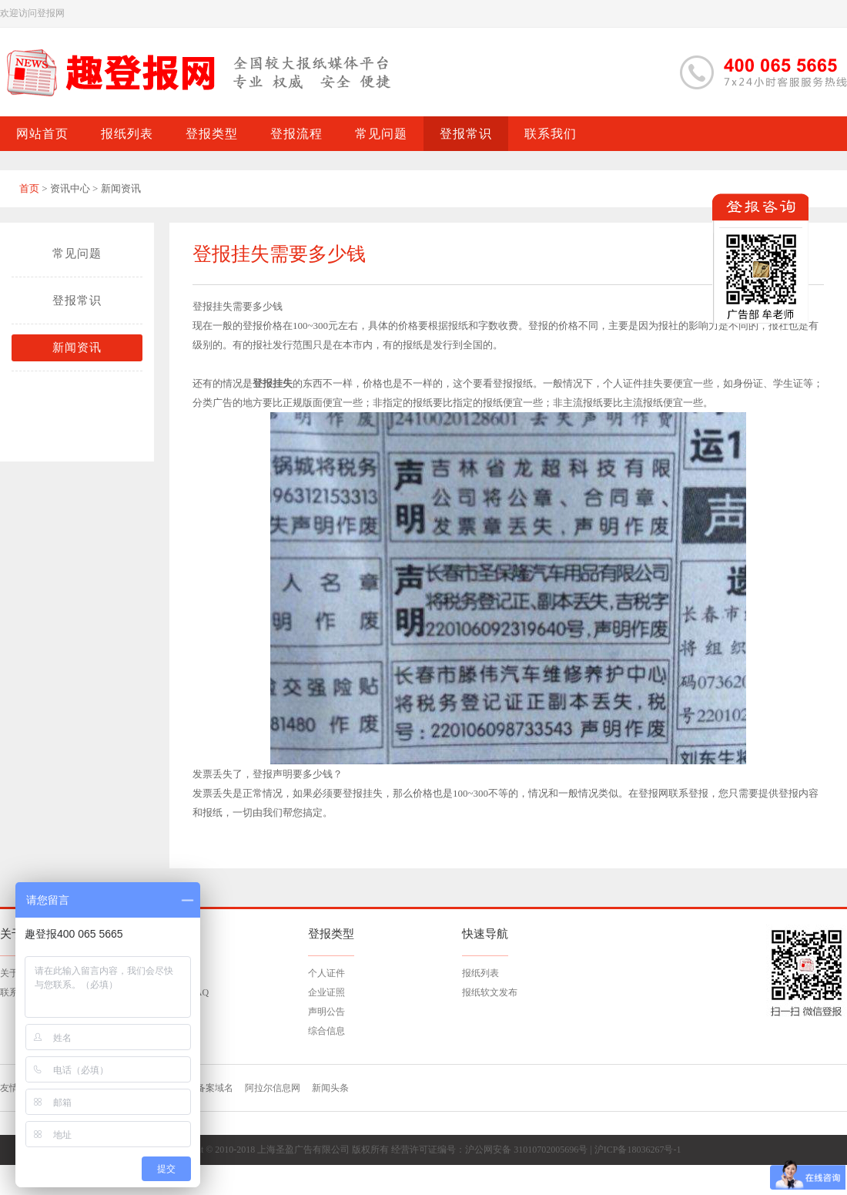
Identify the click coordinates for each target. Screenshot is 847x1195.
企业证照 (326, 992)
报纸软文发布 (489, 992)
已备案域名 (210, 1088)
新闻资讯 (77, 347)
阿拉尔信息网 (272, 1088)
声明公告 (326, 1011)
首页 (29, 188)
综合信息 (326, 1030)
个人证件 (326, 973)
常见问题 (77, 253)
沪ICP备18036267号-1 (637, 1149)
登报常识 (77, 300)
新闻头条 (330, 1088)
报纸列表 (480, 973)
